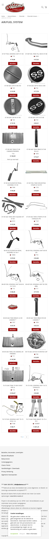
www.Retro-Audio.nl (16, 496)
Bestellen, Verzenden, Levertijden (12, 452)
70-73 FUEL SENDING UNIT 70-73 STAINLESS (36, 386)
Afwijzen (22, 534)
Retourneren (5, 459)
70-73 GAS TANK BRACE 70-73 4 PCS (36, 420)
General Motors (12, 16)
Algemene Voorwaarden (9, 475)
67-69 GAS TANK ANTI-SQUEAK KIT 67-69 (13, 218)
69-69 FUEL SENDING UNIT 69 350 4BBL (36, 285)
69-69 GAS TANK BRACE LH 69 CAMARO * (12, 319)
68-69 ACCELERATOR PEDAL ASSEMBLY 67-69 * (13, 251)
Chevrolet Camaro (32, 16)
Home (3, 16)
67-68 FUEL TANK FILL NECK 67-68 (36, 54)
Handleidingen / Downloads (10, 468)
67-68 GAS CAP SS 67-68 (36, 117)
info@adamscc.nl (20, 484)
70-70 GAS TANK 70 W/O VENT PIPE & (12, 386)
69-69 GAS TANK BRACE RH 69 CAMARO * (36, 319)
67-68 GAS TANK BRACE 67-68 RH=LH (36, 150)
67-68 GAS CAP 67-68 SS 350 (36, 86)
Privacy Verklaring (7, 471)
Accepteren (14, 534)
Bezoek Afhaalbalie (7, 456)
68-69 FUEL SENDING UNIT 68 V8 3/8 (36, 251)
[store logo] (15, 7)
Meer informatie (31, 534)
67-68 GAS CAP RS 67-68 (12, 117)
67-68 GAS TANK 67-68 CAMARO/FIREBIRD (13, 150)
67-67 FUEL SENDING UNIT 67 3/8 (12, 54)
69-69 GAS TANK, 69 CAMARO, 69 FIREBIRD (12, 353)
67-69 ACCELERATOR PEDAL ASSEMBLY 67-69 (13, 184)
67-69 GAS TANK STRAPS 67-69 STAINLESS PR (36, 218)
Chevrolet (22, 16)
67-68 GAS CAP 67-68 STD (13, 86)
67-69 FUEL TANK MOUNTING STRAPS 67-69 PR (36, 184)
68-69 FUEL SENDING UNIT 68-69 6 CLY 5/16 (13, 285)
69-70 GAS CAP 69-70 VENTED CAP (36, 352)
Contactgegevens (7, 462)
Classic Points (5, 465)
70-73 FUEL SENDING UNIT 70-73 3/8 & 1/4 (12, 420)
